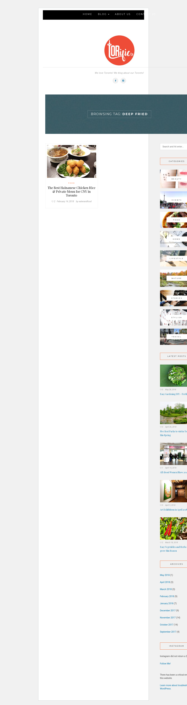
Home (87, 14)
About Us (123, 14)
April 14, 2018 (170, 468)
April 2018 (165, 582)
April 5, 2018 (170, 505)
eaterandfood (85, 201)
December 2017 (168, 610)
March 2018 (166, 589)
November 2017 (168, 617)
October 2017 (166, 624)
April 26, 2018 (170, 427)
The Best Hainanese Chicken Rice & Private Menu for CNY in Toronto (71, 191)
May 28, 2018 (170, 389)
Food (71, 183)
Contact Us (146, 14)
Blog (103, 14)
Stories (176, 298)
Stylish (176, 317)
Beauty (177, 179)
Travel (177, 337)
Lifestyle (177, 258)
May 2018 (165, 575)
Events (177, 200)
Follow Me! (165, 663)
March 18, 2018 (171, 542)
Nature (177, 278)
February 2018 (167, 596)
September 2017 (168, 632)
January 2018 (166, 603)
